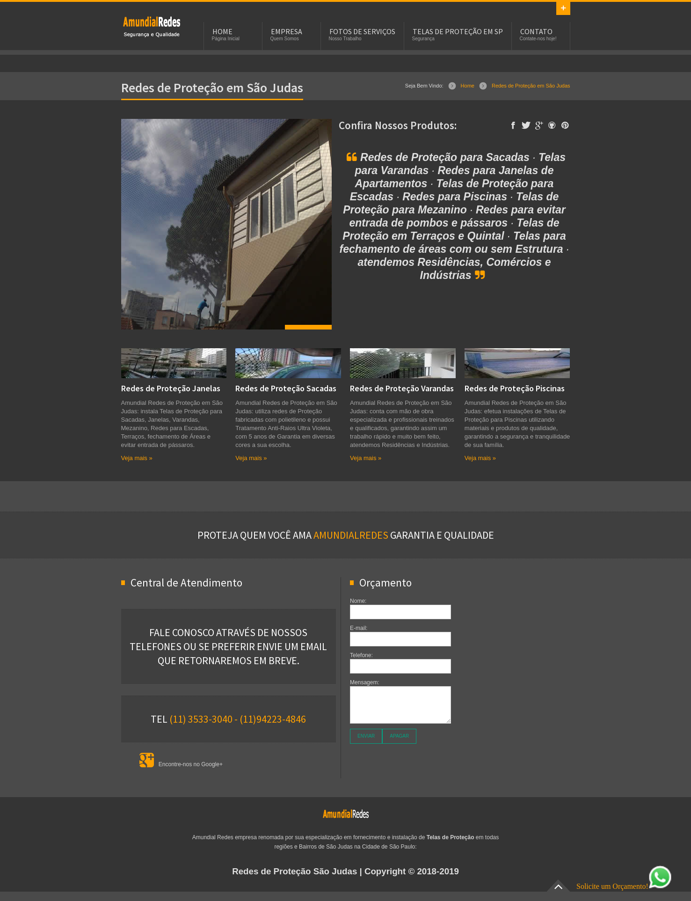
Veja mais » (137, 457)
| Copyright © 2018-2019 (345, 871)
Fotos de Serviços (362, 31)
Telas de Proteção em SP (458, 31)
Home (467, 85)
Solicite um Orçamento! (624, 886)
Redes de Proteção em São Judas (531, 85)
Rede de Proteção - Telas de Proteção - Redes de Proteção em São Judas (151, 26)
